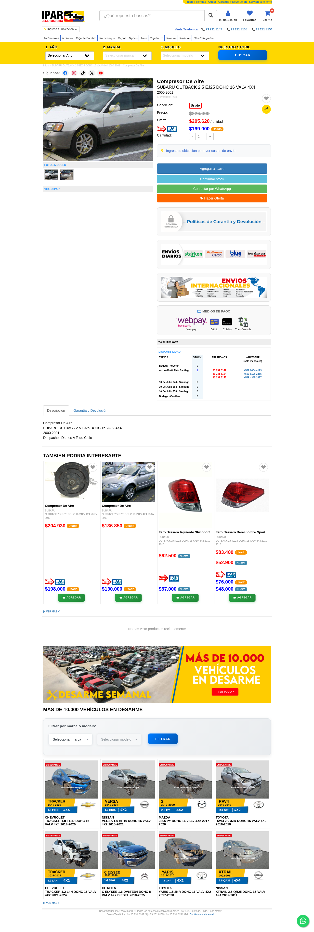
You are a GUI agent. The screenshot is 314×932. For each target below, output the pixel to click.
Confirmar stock (212, 179)
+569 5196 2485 (253, 374)
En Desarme (51, 38)
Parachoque (107, 38)
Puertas (171, 38)
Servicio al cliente (260, 1)
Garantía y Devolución (232, 1)
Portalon (184, 38)
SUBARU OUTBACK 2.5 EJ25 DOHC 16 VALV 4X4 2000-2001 (86, 65)
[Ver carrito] (267, 15)
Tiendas (201, 1)
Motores (67, 38)
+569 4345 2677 (253, 377)
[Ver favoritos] (249, 15)
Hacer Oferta (212, 198)
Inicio (190, 1)
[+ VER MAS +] (51, 611)
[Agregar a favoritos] (266, 98)
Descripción (56, 410)
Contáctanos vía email (202, 914)
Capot (121, 38)
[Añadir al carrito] (71, 598)
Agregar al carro (212, 169)
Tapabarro (156, 38)
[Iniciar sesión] (228, 15)
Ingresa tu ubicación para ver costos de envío (201, 151)
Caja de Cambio (86, 38)
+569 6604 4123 (253, 370)
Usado (195, 105)
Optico (133, 38)
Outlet (212, 1)
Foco (143, 38)
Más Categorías (203, 38)
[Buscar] (210, 15)
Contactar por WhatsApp (212, 189)
